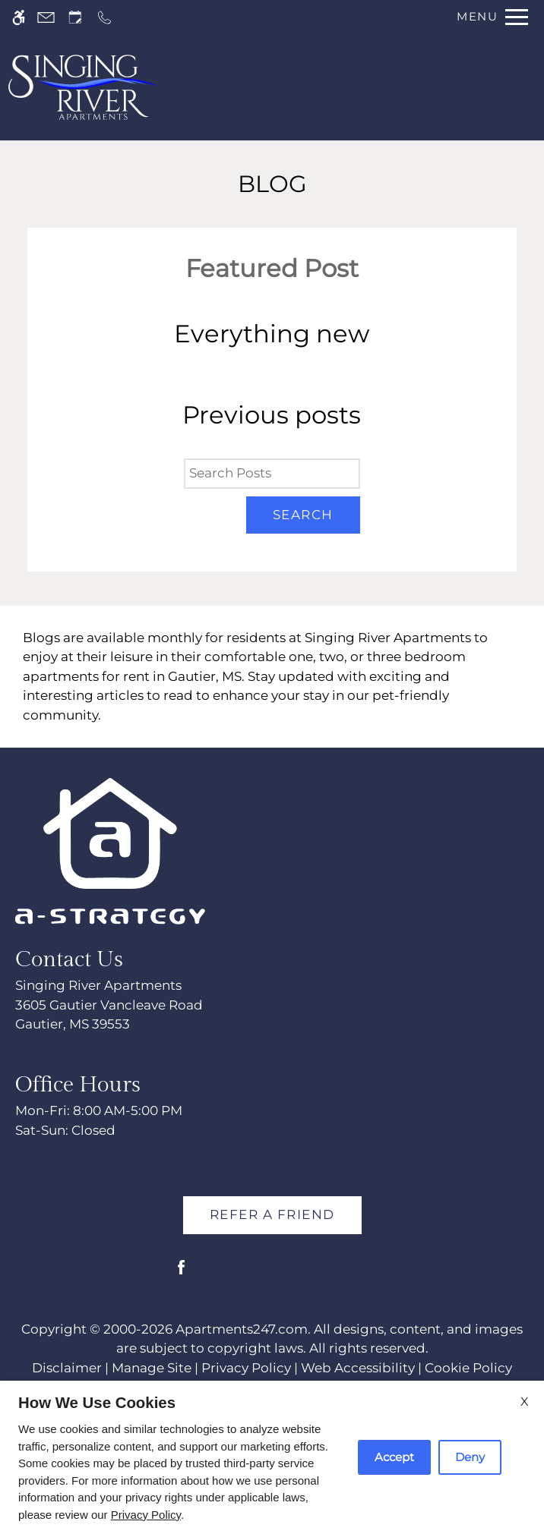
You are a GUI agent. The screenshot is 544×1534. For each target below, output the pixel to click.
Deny (470, 1457)
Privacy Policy (146, 1514)
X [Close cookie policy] (524, 1401)
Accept (394, 1457)
